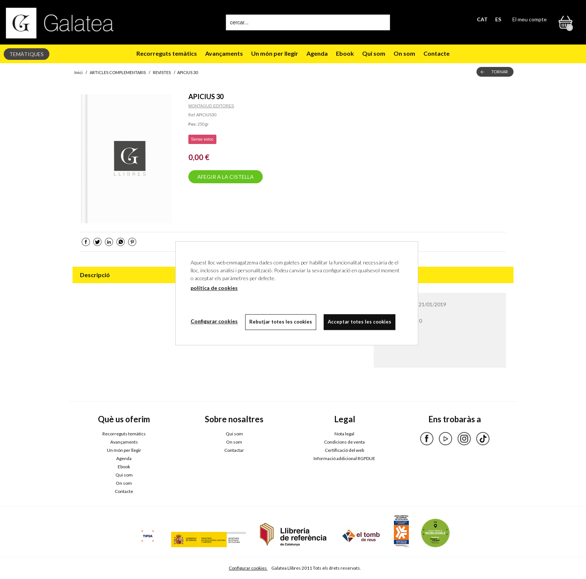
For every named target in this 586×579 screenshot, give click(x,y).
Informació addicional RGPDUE (344, 458)
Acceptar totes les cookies (359, 322)
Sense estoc (202, 139)
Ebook (345, 53)
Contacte (436, 53)
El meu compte (529, 19)
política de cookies (214, 288)
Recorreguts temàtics (166, 53)
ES (498, 19)
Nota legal (344, 433)
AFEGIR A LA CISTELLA (225, 177)
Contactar (234, 450)
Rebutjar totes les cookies (280, 322)
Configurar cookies (248, 568)
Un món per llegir (274, 53)
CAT (482, 19)
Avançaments (224, 53)
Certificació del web (344, 450)
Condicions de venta (344, 442)
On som (404, 53)
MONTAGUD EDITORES (211, 106)
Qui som (373, 53)
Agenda (317, 53)
